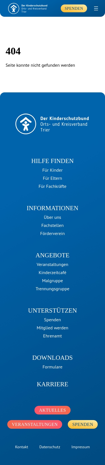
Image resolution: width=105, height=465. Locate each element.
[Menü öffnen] (96, 8)
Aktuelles (52, 410)
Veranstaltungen (35, 424)
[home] (28, 8)
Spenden (74, 8)
